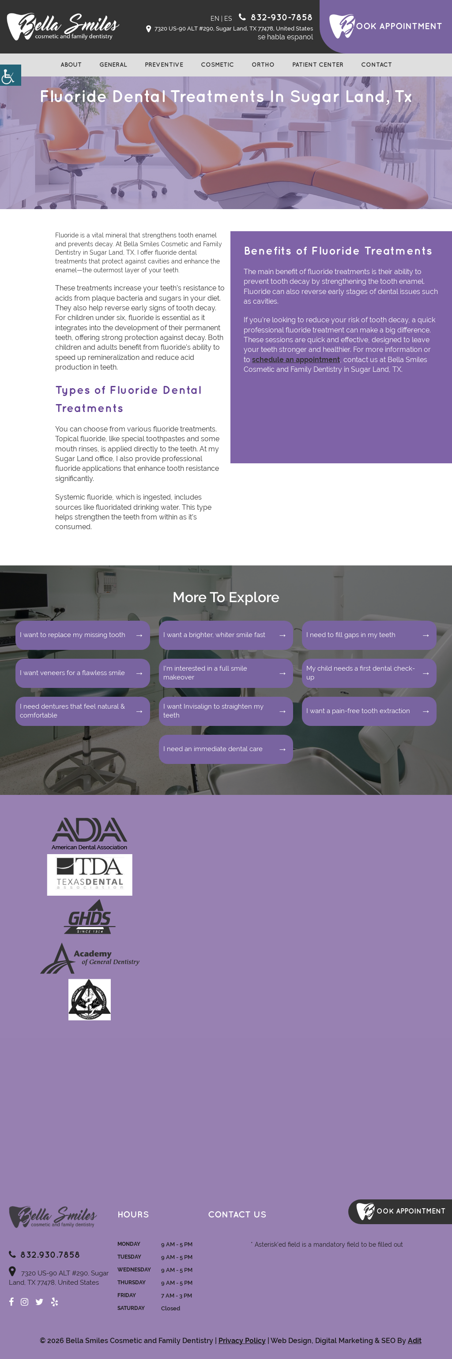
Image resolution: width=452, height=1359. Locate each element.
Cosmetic (217, 65)
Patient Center (317, 65)
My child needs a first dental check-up (360, 672)
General (113, 65)
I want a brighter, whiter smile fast (214, 635)
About (71, 65)
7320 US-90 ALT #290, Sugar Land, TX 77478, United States (229, 29)
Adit (415, 1340)
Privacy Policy (242, 1340)
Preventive (164, 65)
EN (215, 18)
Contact (376, 65)
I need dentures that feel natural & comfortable (72, 710)
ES (228, 18)
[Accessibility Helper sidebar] (10, 75)
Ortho (263, 65)
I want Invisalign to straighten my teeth (213, 710)
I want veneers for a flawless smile (72, 673)
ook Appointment (399, 27)
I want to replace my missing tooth (72, 635)
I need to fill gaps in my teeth (351, 635)
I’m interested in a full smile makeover (205, 672)
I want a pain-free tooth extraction (358, 711)
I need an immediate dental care (213, 749)
